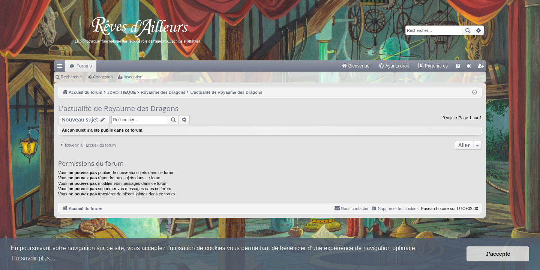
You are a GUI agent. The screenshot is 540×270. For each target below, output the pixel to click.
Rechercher (71, 77)
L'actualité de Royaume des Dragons (118, 108)
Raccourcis (61, 67)
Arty (257, 232)
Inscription (133, 77)
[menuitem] (355, 66)
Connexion (103, 77)
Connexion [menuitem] (471, 67)
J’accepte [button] (498, 254)
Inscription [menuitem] (482, 67)
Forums (84, 66)
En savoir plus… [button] (34, 258)
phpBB (252, 225)
